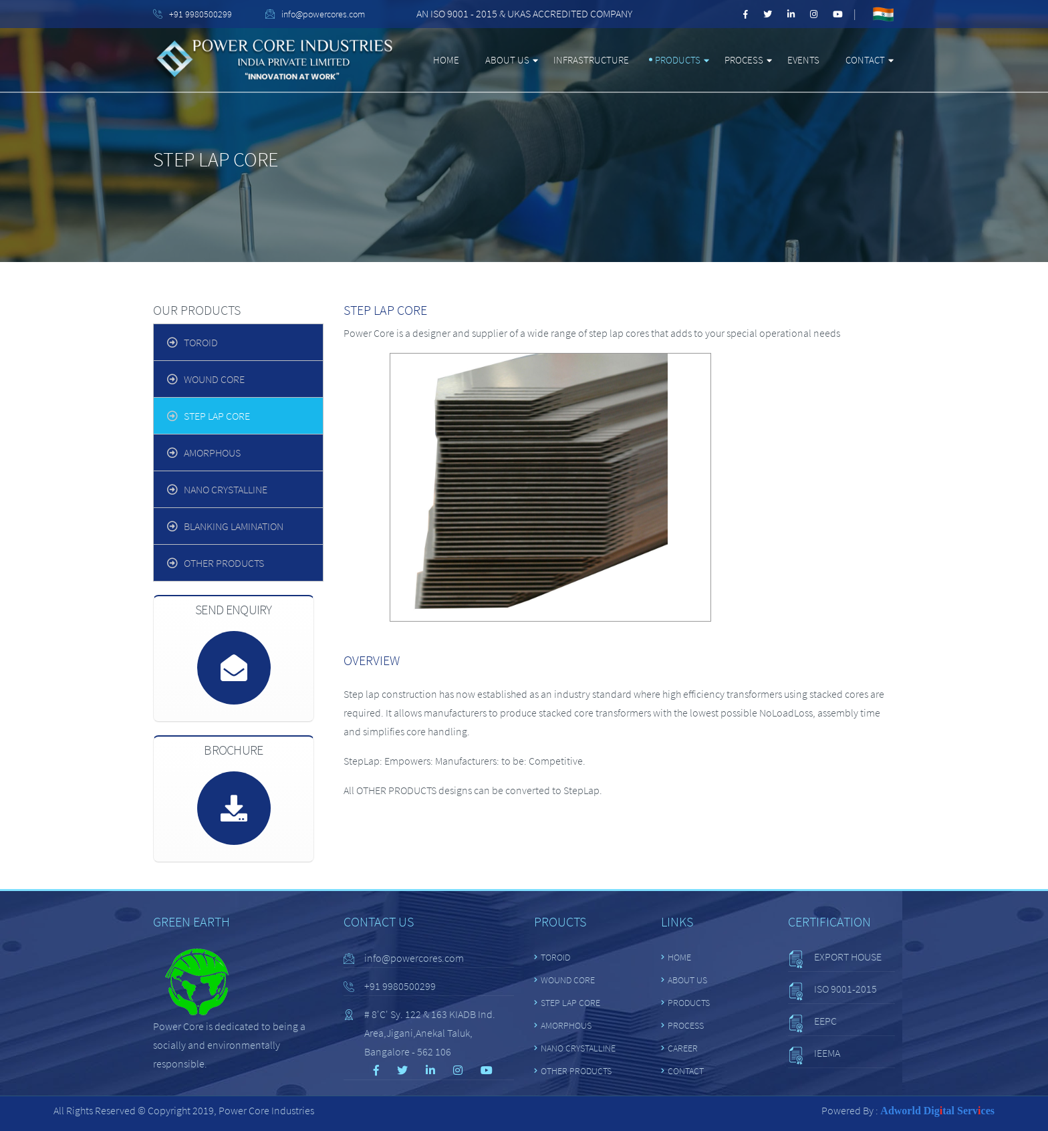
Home (446, 59)
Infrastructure (591, 59)
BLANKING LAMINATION (233, 526)
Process (744, 59)
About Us (507, 59)
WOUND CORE (214, 379)
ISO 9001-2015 (845, 988)
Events (803, 59)
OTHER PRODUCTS (224, 563)
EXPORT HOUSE (848, 956)
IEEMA (827, 1052)
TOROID (201, 342)
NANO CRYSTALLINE (225, 489)
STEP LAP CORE (217, 415)
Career (683, 1048)
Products (677, 59)
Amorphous (212, 452)
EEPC (825, 1020)
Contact (865, 59)
